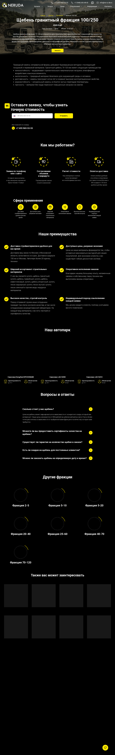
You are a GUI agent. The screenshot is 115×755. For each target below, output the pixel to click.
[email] (27, 675)
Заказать (58, 50)
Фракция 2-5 (20, 505)
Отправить (64, 116)
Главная (43, 15)
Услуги (50, 6)
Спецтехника (75, 6)
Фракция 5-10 (57, 505)
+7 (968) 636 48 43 (81, 3)
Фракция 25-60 (57, 534)
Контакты (108, 6)
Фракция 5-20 (94, 505)
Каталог (37, 6)
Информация (92, 6)
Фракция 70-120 (20, 562)
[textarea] (27, 683)
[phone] (27, 668)
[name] (27, 661)
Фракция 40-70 (94, 534)
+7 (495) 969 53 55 (61, 3)
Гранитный (59, 15)
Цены (62, 6)
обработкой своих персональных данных (31, 690)
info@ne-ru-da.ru (106, 3)
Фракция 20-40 (21, 534)
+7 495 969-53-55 (24, 128)
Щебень (51, 15)
